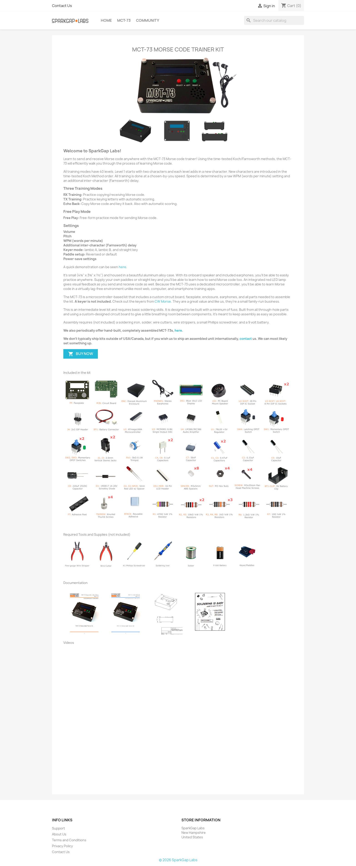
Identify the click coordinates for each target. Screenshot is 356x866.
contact (246, 338)
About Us (59, 834)
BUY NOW (80, 354)
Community (147, 20)
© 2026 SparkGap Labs (178, 860)
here (122, 267)
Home (106, 20)
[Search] (274, 20)
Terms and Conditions (69, 840)
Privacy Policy (62, 846)
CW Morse (163, 301)
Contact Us (62, 5)
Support (58, 828)
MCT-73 (124, 20)
